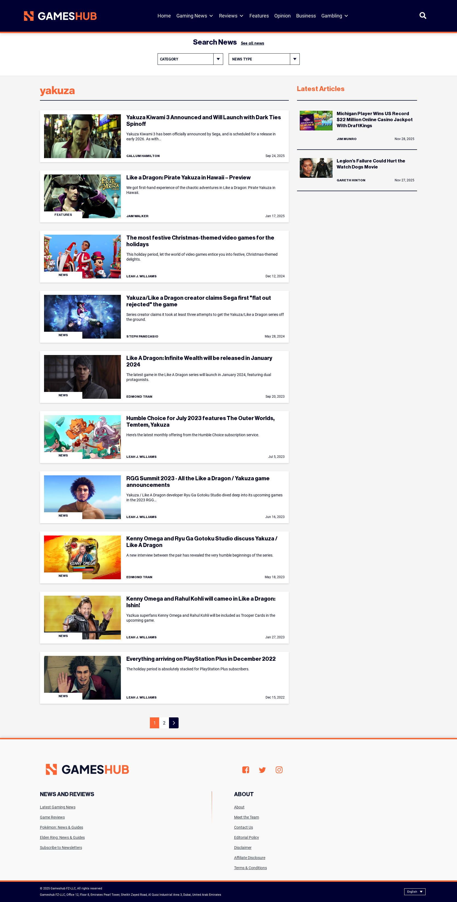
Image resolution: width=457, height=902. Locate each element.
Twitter (262, 770)
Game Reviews (52, 817)
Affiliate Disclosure (249, 858)
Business (306, 16)
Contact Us (243, 827)
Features (259, 16)
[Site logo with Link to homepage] (60, 16)
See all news (252, 43)
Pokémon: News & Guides (61, 827)
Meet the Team (246, 817)
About (239, 807)
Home (164, 16)
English (412, 892)
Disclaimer (243, 847)
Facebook (245, 769)
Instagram (279, 769)
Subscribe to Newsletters (61, 847)
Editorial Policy (246, 837)
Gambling (335, 15)
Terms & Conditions (250, 868)
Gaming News (195, 15)
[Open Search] (423, 18)
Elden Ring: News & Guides (62, 837)
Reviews (231, 15)
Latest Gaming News (57, 807)
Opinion (282, 16)
